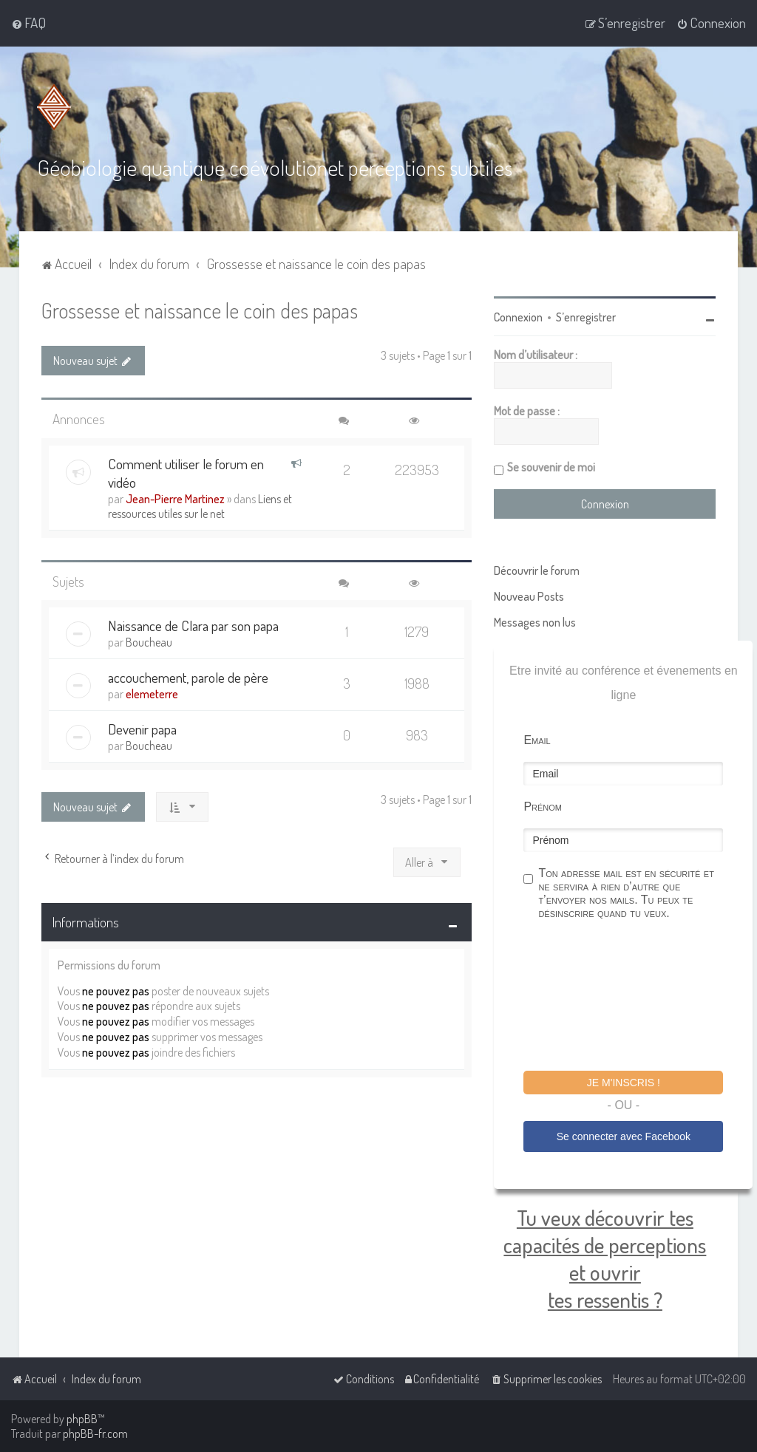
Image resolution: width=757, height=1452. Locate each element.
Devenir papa (142, 729)
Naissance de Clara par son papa (193, 625)
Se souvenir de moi (551, 467)
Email (536, 740)
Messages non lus (535, 622)
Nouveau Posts (529, 596)
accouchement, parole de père (188, 677)
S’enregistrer (586, 317)
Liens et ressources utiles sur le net (200, 505)
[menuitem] (28, 23)
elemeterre (152, 693)
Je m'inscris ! (623, 1082)
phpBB (82, 1418)
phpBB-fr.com (95, 1433)
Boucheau (149, 642)
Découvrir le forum (537, 570)
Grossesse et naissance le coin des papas (199, 310)
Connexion (518, 317)
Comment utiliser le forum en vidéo (186, 472)
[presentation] (635, 997)
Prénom (542, 806)
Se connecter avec (623, 1136)
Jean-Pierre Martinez (175, 498)
